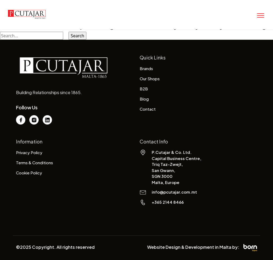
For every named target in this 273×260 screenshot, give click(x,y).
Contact (148, 108)
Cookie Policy (29, 172)
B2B (144, 88)
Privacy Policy (29, 152)
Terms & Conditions (34, 162)
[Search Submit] (65, 35)
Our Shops (150, 78)
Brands (146, 68)
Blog (144, 98)
